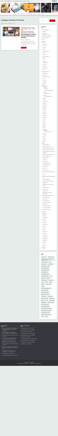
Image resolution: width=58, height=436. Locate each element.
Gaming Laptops (45, 56)
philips (45, 95)
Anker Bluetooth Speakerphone (48, 147)
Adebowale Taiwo (24, 340)
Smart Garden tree (46, 197)
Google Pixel (45, 101)
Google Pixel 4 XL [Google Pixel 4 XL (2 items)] (44, 280)
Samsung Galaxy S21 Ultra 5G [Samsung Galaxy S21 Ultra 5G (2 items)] (46, 310)
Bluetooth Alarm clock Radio (25, 27)
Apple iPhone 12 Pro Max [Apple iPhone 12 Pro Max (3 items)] (46, 266)
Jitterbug (44, 106)
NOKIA (44, 113)
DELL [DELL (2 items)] (51, 276)
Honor (44, 58)
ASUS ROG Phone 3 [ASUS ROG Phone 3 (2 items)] (45, 272)
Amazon (44, 215)
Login (5, 1)
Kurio (43, 229)
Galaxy (45, 130)
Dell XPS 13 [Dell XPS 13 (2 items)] (48, 278)
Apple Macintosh (45, 34)
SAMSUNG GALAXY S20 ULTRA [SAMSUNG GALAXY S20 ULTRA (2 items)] (47, 308)
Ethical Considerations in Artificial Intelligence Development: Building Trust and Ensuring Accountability (9, 329)
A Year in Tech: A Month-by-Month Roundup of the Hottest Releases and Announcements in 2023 (10, 347)
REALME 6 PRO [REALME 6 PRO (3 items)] (44, 302)
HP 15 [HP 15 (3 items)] (43, 282)
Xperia (45, 134)
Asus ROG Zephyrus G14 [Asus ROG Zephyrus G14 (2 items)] (45, 274)
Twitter (56, 1)
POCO (44, 122)
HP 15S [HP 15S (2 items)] (46, 282)
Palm (43, 120)
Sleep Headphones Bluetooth (48, 195)
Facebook (54, 1)
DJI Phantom (45, 157)
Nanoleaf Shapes (46, 179)
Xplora (44, 141)
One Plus (44, 115)
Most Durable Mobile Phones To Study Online (10, 355)
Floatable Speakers (46, 163)
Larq (43, 174)
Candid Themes (38, 363)
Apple (44, 47)
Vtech (44, 138)
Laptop (44, 61)
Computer (43, 33)
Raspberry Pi (45, 190)
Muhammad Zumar (24, 335)
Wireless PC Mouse (31, 32)
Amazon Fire (45, 217)
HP (43, 59)
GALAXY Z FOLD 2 (48, 131)
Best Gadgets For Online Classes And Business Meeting (28, 36)
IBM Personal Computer (47, 36)
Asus (43, 49)
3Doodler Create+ (46, 144)
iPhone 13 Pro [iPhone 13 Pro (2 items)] (48, 284)
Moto (44, 92)
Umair (22, 336)
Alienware (44, 44)
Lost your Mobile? (31, 328)
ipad (42, 39)
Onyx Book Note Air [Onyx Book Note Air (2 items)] (45, 298)
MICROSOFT (45, 73)
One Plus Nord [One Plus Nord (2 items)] (50, 296)
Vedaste (22, 343)
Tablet (44, 241)
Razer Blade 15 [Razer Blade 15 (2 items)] (51, 300)
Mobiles (20, 1)
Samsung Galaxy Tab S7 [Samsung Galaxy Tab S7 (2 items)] (45, 312)
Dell (43, 52)
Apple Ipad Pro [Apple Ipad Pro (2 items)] (50, 264)
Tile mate (44, 204)
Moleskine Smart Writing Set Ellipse (49, 176)
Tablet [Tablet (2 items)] (43, 316)
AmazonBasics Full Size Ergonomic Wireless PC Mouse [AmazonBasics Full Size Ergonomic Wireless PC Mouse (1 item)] (47, 260)
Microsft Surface (45, 71)
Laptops (24, 1)
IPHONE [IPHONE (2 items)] (50, 282)
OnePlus (44, 117)
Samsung (44, 81)
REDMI (44, 125)
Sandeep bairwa (24, 328)
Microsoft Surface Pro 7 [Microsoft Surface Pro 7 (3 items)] (45, 294)
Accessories (45, 86)
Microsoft (44, 234)
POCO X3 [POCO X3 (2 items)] (43, 300)
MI (43, 69)
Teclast (44, 243)
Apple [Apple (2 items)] (50, 262)
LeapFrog (44, 231)
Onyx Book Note (45, 187)
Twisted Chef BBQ (46, 205)
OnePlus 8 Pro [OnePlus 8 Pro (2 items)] (44, 296)
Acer (43, 42)
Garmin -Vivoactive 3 (24, 28)
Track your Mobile (15, 1)
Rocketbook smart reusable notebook (27, 31)
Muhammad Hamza (24, 333)
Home (2, 1)
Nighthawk (44, 182)
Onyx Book (45, 236)
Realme (44, 124)
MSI (43, 78)
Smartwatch (47, 93)
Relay (44, 127)
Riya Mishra (28, 39)
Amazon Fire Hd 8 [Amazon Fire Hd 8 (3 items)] (44, 262)
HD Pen (30, 28)
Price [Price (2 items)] (47, 300)
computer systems (46, 51)
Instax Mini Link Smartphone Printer (49, 171)
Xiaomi (44, 83)
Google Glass (45, 166)
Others (43, 143)
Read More (23, 47)
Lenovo (33, 28)
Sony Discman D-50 (46, 202)
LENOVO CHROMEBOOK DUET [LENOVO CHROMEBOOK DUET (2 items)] (46, 288)
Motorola (44, 112)
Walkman (43, 247)
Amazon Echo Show (46, 146)
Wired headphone (24, 32)
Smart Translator (45, 200)
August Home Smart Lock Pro (48, 149)
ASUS (44, 99)
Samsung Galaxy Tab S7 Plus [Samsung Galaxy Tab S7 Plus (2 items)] (46, 314)
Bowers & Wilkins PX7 (46, 156)
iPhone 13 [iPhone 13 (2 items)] (43, 284)
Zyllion (44, 211)
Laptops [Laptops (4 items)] (43, 286)
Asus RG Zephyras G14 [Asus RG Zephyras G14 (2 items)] (45, 270)
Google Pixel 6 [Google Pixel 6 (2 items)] (51, 280)
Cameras (43, 31)
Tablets (28, 1)
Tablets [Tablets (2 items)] (46, 316)
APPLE (44, 45)
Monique (44, 108)
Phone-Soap (45, 189)
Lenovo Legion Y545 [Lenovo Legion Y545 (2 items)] (45, 290)
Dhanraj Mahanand (24, 329)
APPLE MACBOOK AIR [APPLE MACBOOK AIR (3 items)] (45, 268)
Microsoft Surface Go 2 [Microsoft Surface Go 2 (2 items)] (45, 292)
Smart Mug (44, 198)
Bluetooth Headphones (49, 90)
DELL (44, 54)
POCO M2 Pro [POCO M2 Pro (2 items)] (52, 298)
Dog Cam (44, 159)
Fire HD (44, 222)
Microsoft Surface (46, 76)
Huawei (44, 103)
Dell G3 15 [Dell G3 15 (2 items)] (43, 278)
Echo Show (33, 27)
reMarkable (45, 238)
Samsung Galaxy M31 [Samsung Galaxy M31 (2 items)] (45, 304)
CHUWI (44, 221)
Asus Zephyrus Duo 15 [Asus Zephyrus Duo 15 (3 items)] (45, 276)
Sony (43, 133)
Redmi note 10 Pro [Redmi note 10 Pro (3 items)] (51, 302)
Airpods (46, 88)
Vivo (43, 136)
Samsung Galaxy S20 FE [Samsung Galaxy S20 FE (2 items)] (45, 306)
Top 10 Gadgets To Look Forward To (8, 353)
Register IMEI (9, 1)
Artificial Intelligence (45, 29)
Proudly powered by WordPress (22, 363)
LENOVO (45, 62)
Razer (44, 80)
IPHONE (44, 105)
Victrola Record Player (46, 207)
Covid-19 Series (44, 37)
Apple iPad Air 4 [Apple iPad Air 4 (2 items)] (44, 264)
